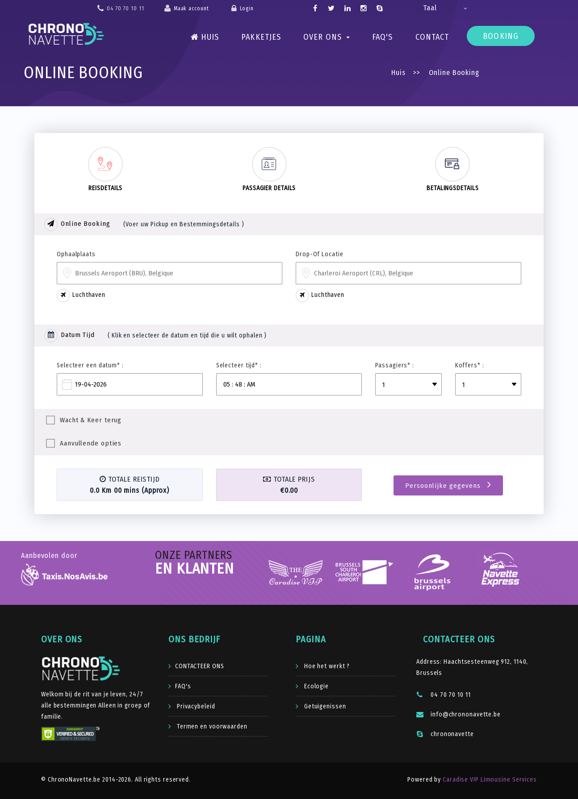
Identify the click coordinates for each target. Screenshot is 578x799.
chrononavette (445, 734)
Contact (432, 37)
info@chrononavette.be (458, 714)
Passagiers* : (394, 365)
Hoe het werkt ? (326, 666)
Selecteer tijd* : (239, 365)
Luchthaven (81, 295)
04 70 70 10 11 (443, 695)
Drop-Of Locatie (319, 254)
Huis (205, 37)
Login (247, 8)
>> (416, 72)
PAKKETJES (261, 37)
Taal (430, 8)
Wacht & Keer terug (90, 420)
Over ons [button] (326, 37)
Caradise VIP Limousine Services (489, 779)
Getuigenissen (324, 706)
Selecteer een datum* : (90, 365)
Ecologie (315, 686)
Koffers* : (469, 365)
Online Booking (453, 72)
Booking (501, 36)
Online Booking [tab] (77, 224)
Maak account (191, 8)
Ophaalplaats (76, 254)
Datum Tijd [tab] (69, 335)
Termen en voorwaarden (211, 726)
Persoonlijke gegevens (448, 485)
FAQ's (382, 37)
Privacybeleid (195, 706)
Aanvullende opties (90, 443)
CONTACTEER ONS (199, 666)
